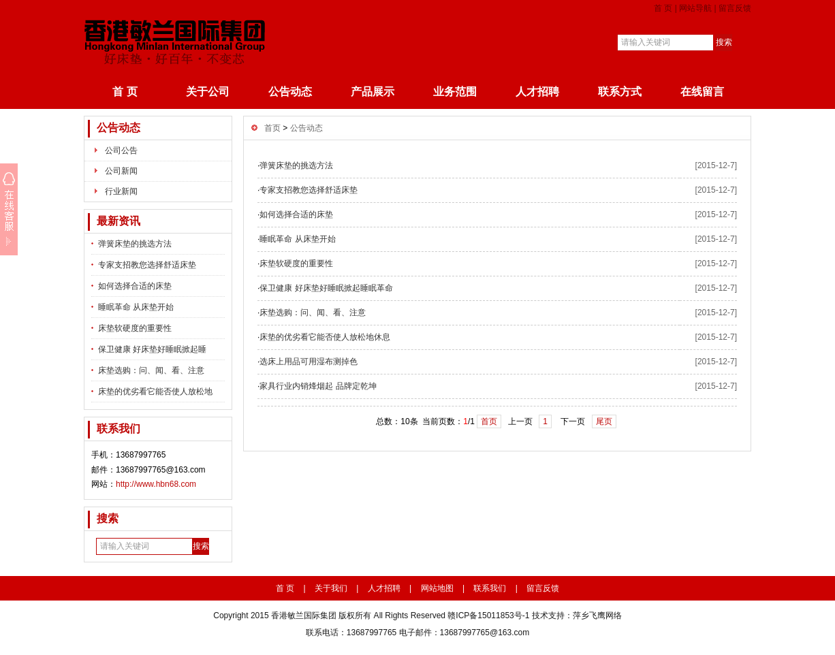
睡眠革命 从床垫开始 (136, 307)
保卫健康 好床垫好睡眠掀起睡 (152, 349)
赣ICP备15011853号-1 (488, 615)
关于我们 (331, 588)
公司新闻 (121, 171)
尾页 (604, 421)
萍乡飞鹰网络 (597, 615)
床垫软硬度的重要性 (135, 328)
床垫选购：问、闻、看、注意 (151, 370)
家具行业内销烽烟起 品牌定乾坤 (317, 386)
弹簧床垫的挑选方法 (135, 244)
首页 (272, 128)
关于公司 (208, 91)
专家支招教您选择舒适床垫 (147, 265)
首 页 (663, 8)
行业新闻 (121, 191)
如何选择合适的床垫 (135, 286)
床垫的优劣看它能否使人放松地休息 (324, 337)
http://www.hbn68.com (156, 484)
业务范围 (455, 91)
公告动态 (290, 91)
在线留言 (702, 91)
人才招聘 (537, 91)
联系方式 (620, 91)
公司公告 (121, 150)
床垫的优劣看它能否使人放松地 (155, 391)
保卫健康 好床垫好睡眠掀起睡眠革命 (325, 288)
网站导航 (695, 8)
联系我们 (489, 588)
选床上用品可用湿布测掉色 (308, 361)
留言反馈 (735, 8)
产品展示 (372, 91)
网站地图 (437, 588)
